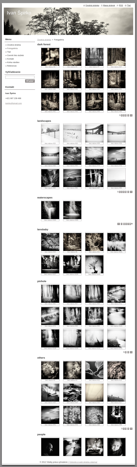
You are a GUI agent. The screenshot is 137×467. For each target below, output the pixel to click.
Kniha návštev (13, 62)
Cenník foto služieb (15, 55)
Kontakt (10, 59)
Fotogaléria (12, 48)
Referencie (12, 66)
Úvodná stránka (44, 40)
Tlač (9, 52)
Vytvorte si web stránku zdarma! (83, 462)
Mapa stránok (109, 5)
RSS (121, 5)
